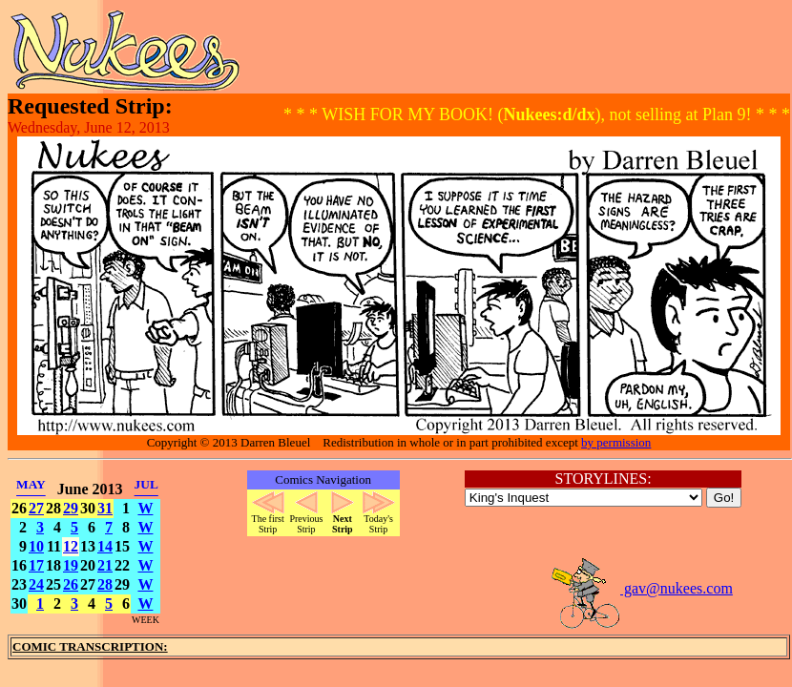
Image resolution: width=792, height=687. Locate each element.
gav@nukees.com (641, 588)
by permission (616, 442)
